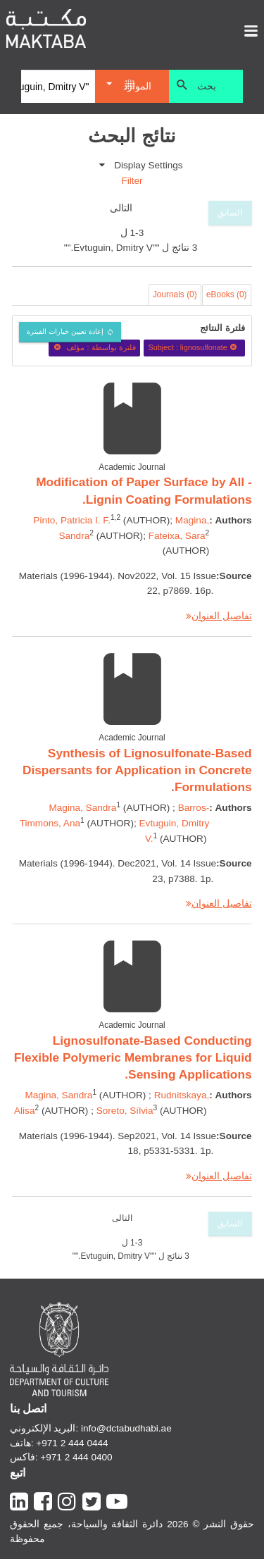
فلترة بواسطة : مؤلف (94, 347)
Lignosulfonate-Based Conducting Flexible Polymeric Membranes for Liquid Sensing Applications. (133, 1057)
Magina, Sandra (82, 807)
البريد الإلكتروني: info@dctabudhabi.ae (91, 1428)
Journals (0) (175, 294)
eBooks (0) (226, 294)
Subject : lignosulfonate (194, 347)
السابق (230, 213)
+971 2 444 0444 (72, 1443)
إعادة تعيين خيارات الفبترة (65, 331)
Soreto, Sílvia (124, 1110)
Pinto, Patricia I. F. (72, 520)
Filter (131, 180)
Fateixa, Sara (177, 535)
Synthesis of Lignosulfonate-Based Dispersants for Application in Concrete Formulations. (137, 770)
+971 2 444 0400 (76, 1457)
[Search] (58, 87)
